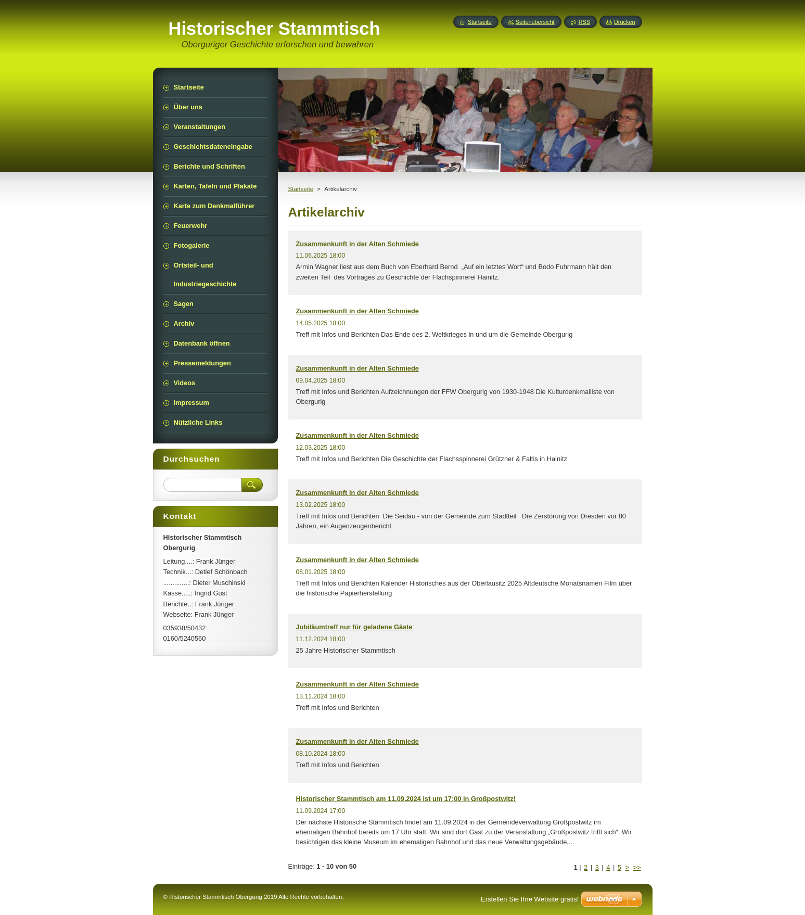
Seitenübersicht (535, 22)
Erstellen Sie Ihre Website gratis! (530, 899)
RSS (584, 22)
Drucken (624, 22)
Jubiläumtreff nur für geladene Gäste (354, 627)
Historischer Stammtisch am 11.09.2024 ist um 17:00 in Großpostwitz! (406, 799)
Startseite (301, 189)
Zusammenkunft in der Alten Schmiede (357, 244)
